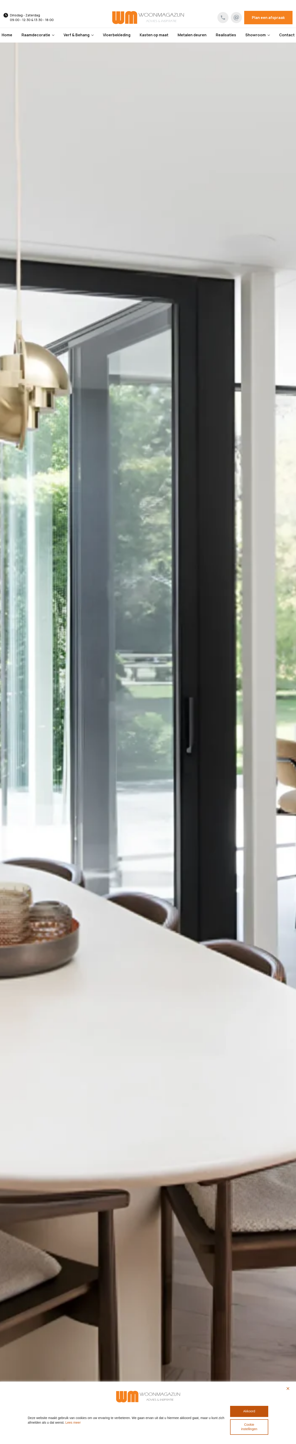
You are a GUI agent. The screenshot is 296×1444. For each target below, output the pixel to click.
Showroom (255, 34)
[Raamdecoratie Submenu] (54, 35)
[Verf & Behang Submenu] (93, 35)
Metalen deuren (192, 34)
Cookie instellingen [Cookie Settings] (249, 1427)
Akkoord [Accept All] (249, 1411)
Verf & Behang (76, 34)
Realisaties (226, 34)
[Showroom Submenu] (270, 35)
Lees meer (73, 1422)
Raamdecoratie (36, 34)
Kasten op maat (154, 34)
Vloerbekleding (116, 34)
